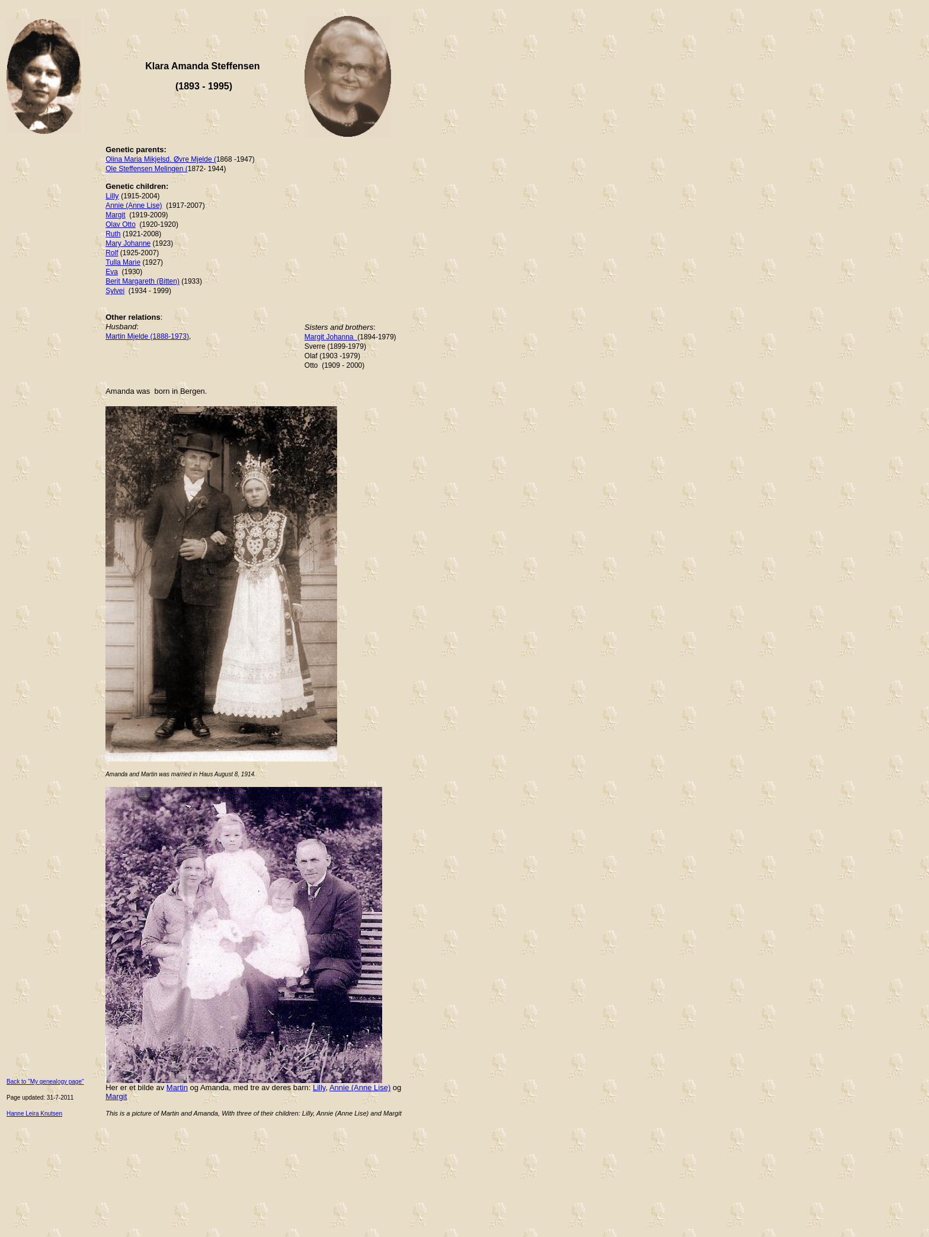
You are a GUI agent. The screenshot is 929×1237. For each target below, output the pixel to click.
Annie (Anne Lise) (133, 205)
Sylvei (114, 291)
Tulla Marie (122, 262)
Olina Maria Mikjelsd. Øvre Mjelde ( (160, 159)
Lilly (111, 195)
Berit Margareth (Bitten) (142, 281)
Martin (177, 1087)
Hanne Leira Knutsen (34, 1113)
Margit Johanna (331, 337)
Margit (115, 215)
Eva (111, 272)
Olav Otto (120, 224)
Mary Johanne (127, 243)
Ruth (112, 234)
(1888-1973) (169, 336)
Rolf (111, 253)
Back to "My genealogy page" (45, 1081)
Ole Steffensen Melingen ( (146, 169)
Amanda (214, 1087)
